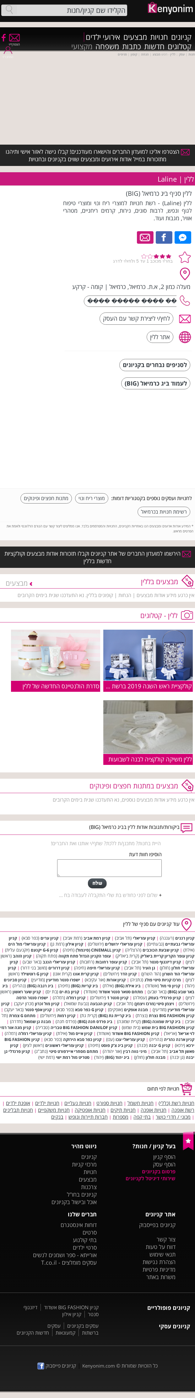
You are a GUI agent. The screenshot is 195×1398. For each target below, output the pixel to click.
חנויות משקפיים (54, 1110)
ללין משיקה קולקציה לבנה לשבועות (150, 759)
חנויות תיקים (123, 1110)
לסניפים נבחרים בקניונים (155, 364)
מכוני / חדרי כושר (173, 1116)
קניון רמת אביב (97, 938)
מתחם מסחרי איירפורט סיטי (73, 1051)
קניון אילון (74, 944)
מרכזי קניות (84, 1164)
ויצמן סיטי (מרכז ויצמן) (154, 1003)
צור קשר (166, 1239)
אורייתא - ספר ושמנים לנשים (65, 1255)
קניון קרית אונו (86, 974)
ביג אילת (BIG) (128, 986)
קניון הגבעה (101, 1003)
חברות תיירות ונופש (88, 1116)
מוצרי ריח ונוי (92, 498)
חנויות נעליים (77, 1103)
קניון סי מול (170, 986)
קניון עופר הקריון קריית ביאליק (167, 956)
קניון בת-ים (69, 992)
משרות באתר (161, 1277)
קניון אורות (116, 980)
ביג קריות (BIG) (84, 986)
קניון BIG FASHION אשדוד (135, 1033)
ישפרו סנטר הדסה (32, 997)
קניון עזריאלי (144, 938)
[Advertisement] (145, 439)
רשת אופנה (182, 1110)
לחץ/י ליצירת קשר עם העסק (136, 318)
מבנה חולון (155, 1057)
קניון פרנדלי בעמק (164, 997)
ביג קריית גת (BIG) (114, 1015)
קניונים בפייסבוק (157, 1225)
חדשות (154, 46)
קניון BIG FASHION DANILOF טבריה (84, 1027)
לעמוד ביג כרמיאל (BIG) (156, 383)
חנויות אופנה (153, 1110)
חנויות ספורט (109, 1103)
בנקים (57, 1116)
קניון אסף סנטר (38, 1009)
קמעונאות (65, 1332)
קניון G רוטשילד (34, 974)
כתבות (131, 46)
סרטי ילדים (85, 1247)
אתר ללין (160, 337)
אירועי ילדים (103, 37)
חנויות (159, 37)
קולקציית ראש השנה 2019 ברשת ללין (147, 686)
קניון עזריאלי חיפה (103, 968)
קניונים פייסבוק (56, 1365)
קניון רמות (66, 1015)
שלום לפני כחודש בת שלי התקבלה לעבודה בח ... (108, 895)
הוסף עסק (164, 1164)
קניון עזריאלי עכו (130, 1039)
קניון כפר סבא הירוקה (82, 1039)
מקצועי (81, 46)
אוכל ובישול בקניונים (74, 1202)
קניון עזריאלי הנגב (59, 962)
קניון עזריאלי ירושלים (123, 944)
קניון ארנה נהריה (179, 1039)
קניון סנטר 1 (117, 997)
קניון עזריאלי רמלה (34, 1033)
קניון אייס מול (80, 1033)
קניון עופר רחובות (111, 962)
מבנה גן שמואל (37, 1021)
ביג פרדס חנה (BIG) (95, 1021)
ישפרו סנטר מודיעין (63, 980)
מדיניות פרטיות (159, 1269)
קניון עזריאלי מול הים (27, 944)
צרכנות (89, 1187)
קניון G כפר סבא (89, 1009)
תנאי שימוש (162, 1254)
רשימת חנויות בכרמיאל (164, 511)
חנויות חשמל (140, 1103)
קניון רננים (184, 938)
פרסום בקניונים (159, 1171)
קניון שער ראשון (27, 992)
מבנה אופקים (136, 1009)
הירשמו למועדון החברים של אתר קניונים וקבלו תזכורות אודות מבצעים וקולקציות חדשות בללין (97, 557)
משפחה (107, 46)
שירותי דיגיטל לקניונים (151, 1178)
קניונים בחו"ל (82, 1194)
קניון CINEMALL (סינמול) (98, 950)
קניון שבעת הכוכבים (161, 950)
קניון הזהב (22, 956)
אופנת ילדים (18, 1103)
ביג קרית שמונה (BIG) (161, 1021)
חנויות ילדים (47, 1103)
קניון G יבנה (159, 1045)
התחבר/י (8, 55)
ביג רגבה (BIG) (40, 986)
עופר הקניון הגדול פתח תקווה (84, 956)
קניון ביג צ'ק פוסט (117, 1045)
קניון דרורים (58, 968)
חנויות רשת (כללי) (176, 1103)
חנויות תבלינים (18, 1110)
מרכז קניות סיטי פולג (162, 980)
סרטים (90, 1232)
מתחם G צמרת (22, 1015)
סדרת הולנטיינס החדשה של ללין (61, 686)
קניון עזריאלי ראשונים (64, 1045)
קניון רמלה (75, 997)
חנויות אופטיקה (90, 1110)
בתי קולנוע (85, 1240)
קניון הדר (128, 974)
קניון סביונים (15, 980)
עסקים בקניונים (83, 1325)
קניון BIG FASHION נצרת (171, 1015)
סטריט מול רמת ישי (72, 1057)
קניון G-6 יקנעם (44, 950)
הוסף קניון (164, 1157)
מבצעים (135, 37)
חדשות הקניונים (33, 1332)
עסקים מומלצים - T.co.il (69, 1262)
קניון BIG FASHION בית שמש (168, 1027)
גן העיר (148, 968)
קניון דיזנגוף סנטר (165, 962)
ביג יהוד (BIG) (117, 1057)
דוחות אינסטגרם (79, 1225)
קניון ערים (49, 938)
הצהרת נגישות (159, 1262)
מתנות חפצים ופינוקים (46, 498)
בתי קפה (142, 1116)
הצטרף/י (14, 42)
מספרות (120, 1116)
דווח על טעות (161, 1247)
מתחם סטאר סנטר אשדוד (121, 992)
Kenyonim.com (98, 1366)
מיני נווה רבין (135, 1051)
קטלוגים (180, 46)
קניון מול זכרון (47, 1003)
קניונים (181, 37)
